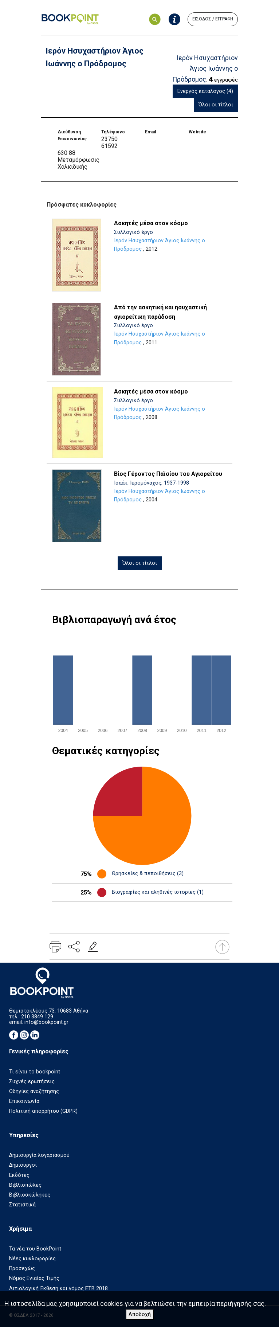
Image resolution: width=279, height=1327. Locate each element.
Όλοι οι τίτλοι (216, 105)
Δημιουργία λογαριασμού (39, 1155)
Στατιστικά (22, 1205)
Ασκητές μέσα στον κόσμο (151, 223)
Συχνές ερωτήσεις (32, 1082)
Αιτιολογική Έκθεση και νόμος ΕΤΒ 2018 (58, 1288)
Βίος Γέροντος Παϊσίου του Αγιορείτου (168, 473)
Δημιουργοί (23, 1165)
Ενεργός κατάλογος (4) (205, 91)
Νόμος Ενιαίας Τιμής (34, 1278)
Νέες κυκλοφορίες (32, 1259)
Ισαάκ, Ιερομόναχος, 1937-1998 (151, 483)
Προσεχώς (22, 1268)
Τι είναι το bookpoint (34, 1072)
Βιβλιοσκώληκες (29, 1195)
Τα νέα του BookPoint (35, 1249)
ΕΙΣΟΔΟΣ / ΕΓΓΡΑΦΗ (212, 18)
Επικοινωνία (24, 1101)
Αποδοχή (140, 1314)
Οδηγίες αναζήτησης (34, 1091)
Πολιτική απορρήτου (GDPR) (43, 1111)
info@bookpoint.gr (46, 1022)
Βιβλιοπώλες (25, 1185)
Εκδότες (19, 1175)
